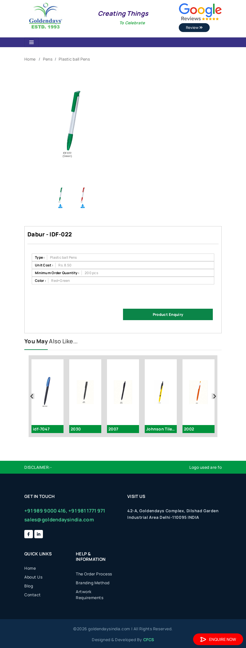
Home (29, 59)
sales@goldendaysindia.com (59, 519)
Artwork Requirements (89, 594)
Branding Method (93, 582)
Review (194, 27)
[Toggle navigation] (31, 42)
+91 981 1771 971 (86, 510)
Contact (32, 594)
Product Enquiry (168, 314)
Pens (47, 59)
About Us (33, 577)
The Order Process (94, 574)
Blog (28, 586)
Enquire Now (218, 639)
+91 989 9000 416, (46, 510)
